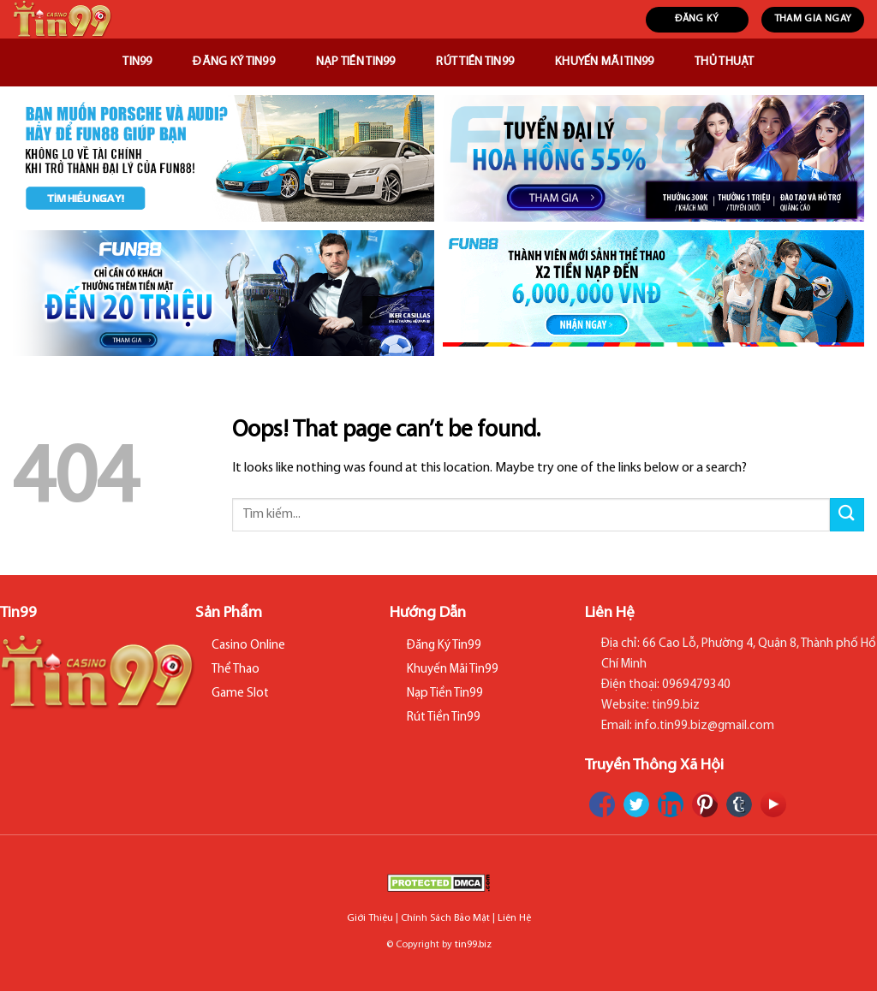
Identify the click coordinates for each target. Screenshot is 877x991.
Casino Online (248, 645)
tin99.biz (473, 945)
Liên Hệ (514, 918)
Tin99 (137, 62)
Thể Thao (236, 669)
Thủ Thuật (725, 62)
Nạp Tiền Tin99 (356, 62)
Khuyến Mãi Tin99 (604, 62)
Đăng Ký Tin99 (234, 62)
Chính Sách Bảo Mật (445, 918)
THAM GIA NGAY (813, 19)
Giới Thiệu (370, 918)
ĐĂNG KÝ (697, 19)
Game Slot (240, 693)
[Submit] (847, 514)
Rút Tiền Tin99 (475, 62)
